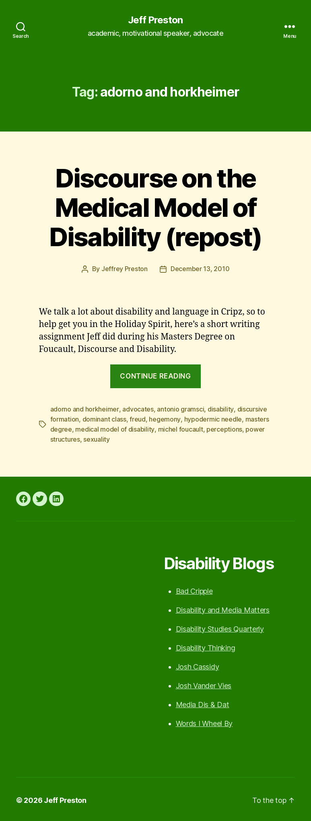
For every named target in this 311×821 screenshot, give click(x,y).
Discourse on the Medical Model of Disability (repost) (155, 207)
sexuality (96, 438)
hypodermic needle (212, 418)
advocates (137, 409)
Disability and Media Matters (223, 608)
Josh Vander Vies (204, 683)
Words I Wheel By (204, 721)
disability (220, 409)
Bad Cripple (194, 589)
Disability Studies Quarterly (220, 627)
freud (138, 418)
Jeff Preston (155, 20)
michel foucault (180, 428)
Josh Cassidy (197, 665)
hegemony (164, 418)
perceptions (224, 428)
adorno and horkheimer (84, 409)
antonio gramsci (180, 409)
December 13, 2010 (200, 269)
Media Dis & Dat (202, 702)
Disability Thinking (205, 646)
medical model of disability (114, 428)
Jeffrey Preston (124, 269)
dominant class (104, 418)
